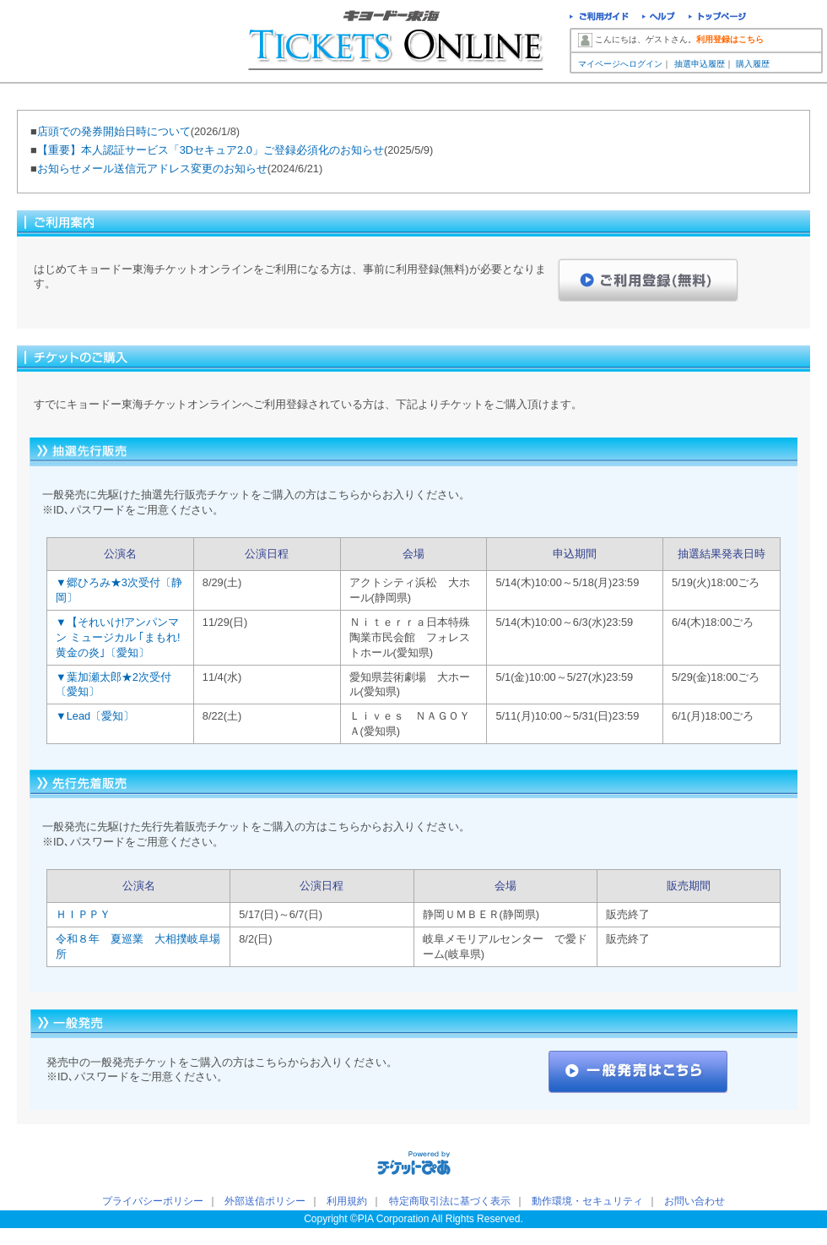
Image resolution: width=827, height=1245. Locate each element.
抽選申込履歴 (699, 63)
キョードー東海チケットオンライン (397, 42)
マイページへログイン (620, 63)
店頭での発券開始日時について (114, 131)
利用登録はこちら (730, 39)
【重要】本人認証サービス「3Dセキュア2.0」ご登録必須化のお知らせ (210, 150)
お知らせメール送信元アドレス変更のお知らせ (152, 168)
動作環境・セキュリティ (587, 1201)
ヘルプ (658, 18)
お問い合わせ (694, 1201)
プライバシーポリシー (152, 1201)
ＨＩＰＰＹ (83, 914)
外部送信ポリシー (264, 1201)
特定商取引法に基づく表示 (450, 1201)
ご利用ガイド (599, 18)
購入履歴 (753, 63)
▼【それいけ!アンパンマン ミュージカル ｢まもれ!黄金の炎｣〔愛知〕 (118, 637)
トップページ (718, 18)
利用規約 (347, 1201)
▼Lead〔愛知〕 (95, 715)
